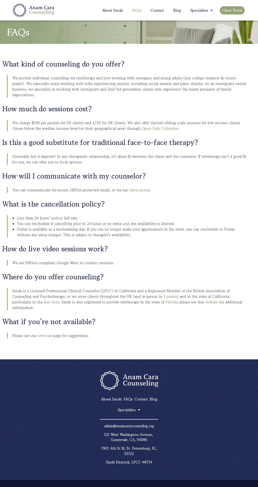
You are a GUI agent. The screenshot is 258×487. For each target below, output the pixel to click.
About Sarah (112, 10)
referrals (44, 335)
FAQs (136, 10)
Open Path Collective (160, 128)
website (211, 302)
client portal (139, 190)
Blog (177, 10)
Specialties (201, 10)
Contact (157, 10)
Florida (171, 302)
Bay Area (51, 302)
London (170, 296)
